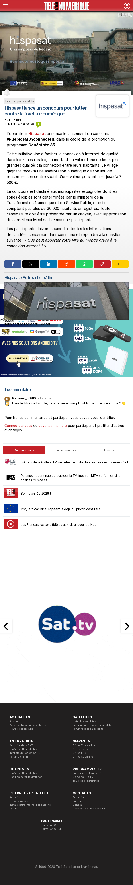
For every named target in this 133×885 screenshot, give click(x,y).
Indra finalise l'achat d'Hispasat (27, 324)
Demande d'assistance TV (89, 808)
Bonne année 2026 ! (36, 493)
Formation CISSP (51, 828)
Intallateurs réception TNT (26, 752)
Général (77, 804)
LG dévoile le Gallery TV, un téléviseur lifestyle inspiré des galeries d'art (74, 462)
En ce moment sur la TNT (88, 773)
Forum (13, 808)
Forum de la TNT (19, 756)
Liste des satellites (84, 721)
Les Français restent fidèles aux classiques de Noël (59, 524)
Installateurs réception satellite (92, 725)
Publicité (78, 801)
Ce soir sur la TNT (84, 776)
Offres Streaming (83, 756)
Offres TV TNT (81, 749)
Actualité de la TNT (21, 745)
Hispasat (37, 133)
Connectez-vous (18, 425)
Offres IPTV (79, 752)
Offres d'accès (19, 801)
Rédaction (79, 797)
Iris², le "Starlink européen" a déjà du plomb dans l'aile (61, 509)
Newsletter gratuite (21, 728)
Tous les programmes (86, 780)
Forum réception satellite (88, 728)
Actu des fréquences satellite (28, 725)
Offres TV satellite (84, 745)
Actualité (15, 797)
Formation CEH (50, 825)
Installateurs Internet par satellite (30, 804)
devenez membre (52, 425)
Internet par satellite (19, 101)
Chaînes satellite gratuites (26, 776)
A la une (14, 721)
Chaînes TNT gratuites (23, 749)
